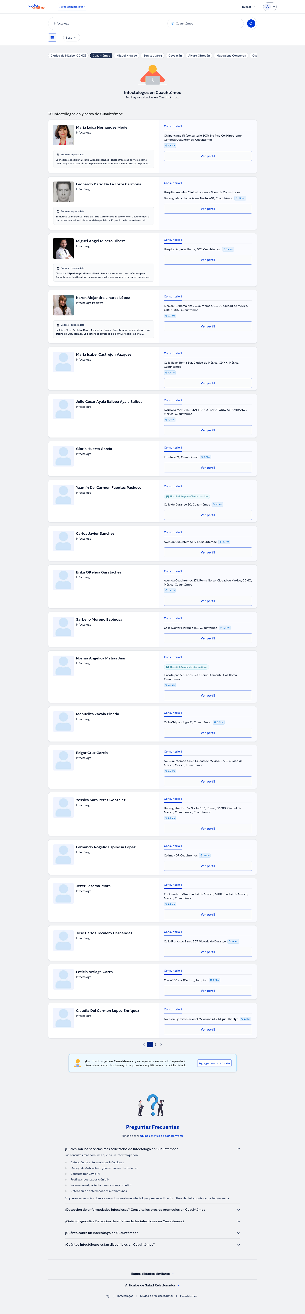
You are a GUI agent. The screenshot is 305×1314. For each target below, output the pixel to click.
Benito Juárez (152, 55)
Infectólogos (124, 1296)
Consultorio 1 (173, 126)
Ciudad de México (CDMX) (68, 55)
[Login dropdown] (270, 6)
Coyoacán (175, 55)
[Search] (251, 23)
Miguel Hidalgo (126, 55)
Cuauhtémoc (101, 55)
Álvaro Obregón (199, 55)
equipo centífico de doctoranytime (161, 1136)
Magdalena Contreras (231, 55)
